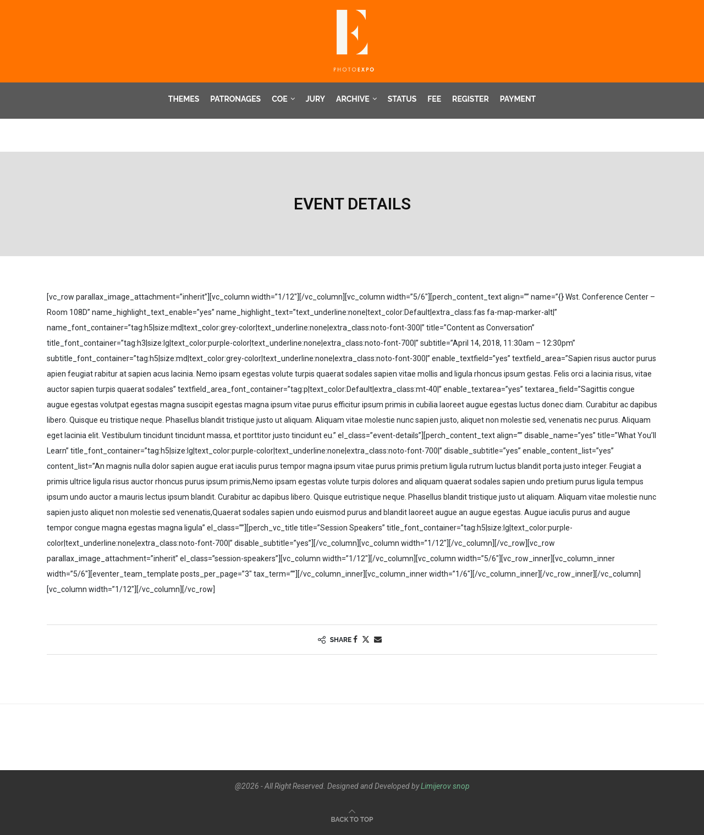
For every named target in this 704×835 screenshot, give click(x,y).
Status (402, 99)
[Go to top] (352, 819)
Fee (434, 99)
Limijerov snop (445, 786)
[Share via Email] (378, 639)
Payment (518, 99)
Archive (353, 99)
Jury (315, 99)
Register (470, 99)
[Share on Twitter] (366, 639)
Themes (184, 99)
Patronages (235, 99)
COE (279, 99)
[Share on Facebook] (355, 639)
